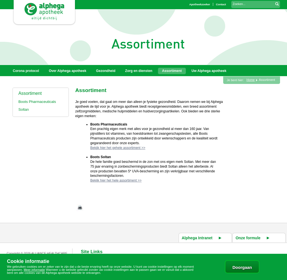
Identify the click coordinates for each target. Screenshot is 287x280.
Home (251, 79)
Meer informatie (34, 269)
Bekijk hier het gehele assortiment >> (117, 148)
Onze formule (247, 238)
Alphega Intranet (197, 238)
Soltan (23, 109)
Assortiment (30, 93)
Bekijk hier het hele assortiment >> (116, 180)
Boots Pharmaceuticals (37, 102)
